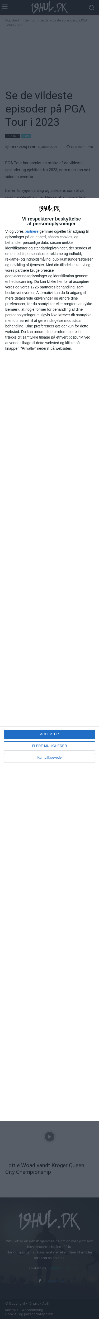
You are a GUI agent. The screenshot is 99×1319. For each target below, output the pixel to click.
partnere (32, 231)
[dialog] (49, 659)
